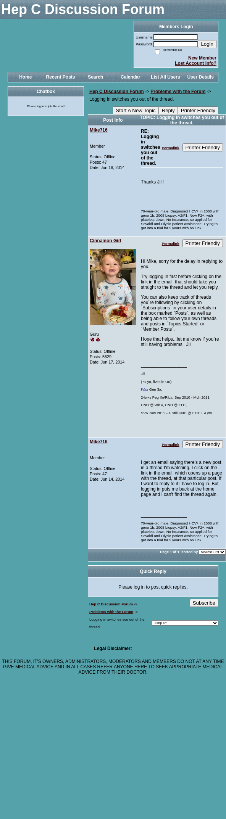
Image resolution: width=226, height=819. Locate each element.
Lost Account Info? (195, 63)
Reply (168, 110)
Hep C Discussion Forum (116, 91)
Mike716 (99, 130)
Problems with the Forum (177, 91)
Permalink (170, 148)
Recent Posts (60, 77)
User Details (200, 77)
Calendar (130, 77)
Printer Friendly (198, 110)
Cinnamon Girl (105, 240)
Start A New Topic (135, 110)
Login (207, 44)
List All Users (165, 77)
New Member (202, 58)
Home (25, 77)
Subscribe (204, 603)
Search (95, 77)
